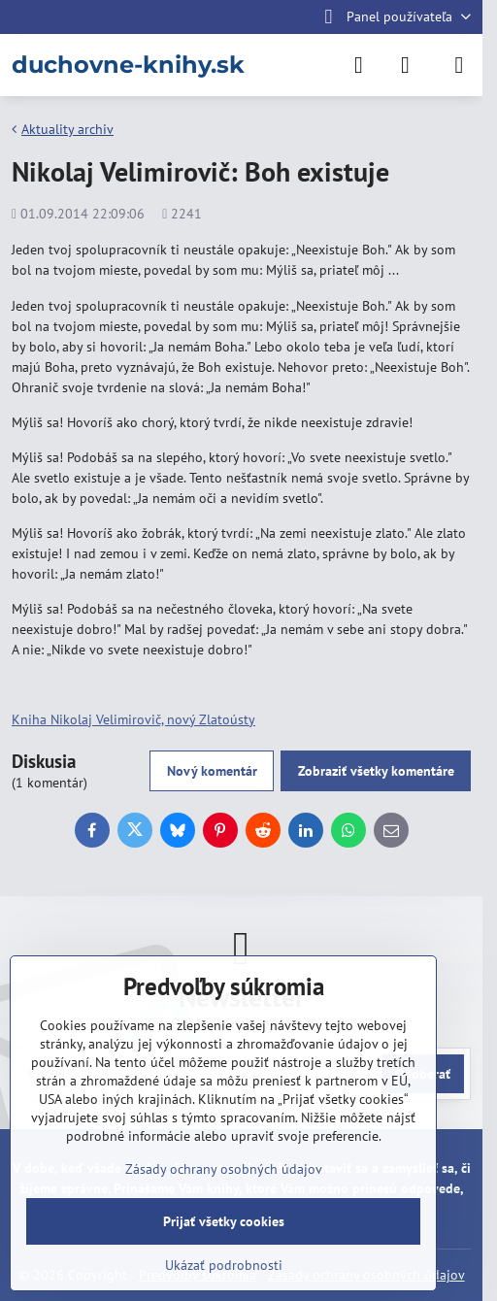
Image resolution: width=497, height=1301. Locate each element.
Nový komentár (212, 771)
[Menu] (459, 65)
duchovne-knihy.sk (128, 65)
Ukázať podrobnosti (223, 1265)
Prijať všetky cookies (223, 1221)
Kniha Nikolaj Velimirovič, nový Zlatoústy (133, 719)
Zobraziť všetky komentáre (376, 771)
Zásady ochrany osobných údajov (223, 1169)
